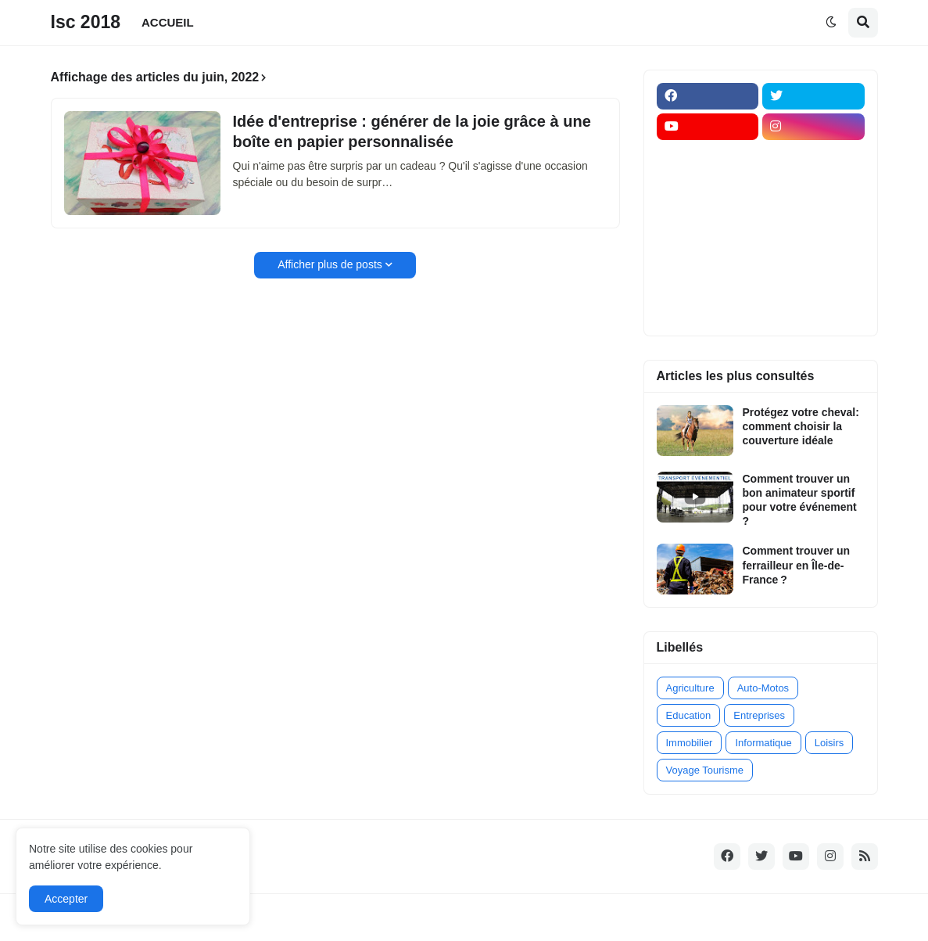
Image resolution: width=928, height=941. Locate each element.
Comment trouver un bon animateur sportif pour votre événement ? (800, 500)
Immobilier (689, 743)
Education (688, 715)
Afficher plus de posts (330, 264)
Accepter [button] (66, 899)
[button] (831, 23)
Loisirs (829, 743)
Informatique (763, 743)
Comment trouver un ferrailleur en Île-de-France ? (797, 564)
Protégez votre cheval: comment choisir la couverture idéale (801, 426)
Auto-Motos (763, 688)
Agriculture (690, 688)
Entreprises (759, 715)
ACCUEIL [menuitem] (168, 22)
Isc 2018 (86, 22)
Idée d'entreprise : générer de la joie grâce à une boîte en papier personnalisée (412, 131)
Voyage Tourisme (705, 770)
